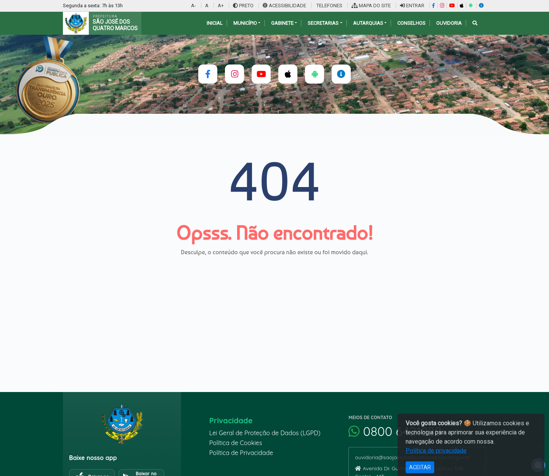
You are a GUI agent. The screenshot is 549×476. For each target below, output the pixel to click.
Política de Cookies (235, 443)
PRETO (243, 5)
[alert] (538, 465)
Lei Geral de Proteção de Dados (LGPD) (265, 433)
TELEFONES (328, 5)
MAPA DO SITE (371, 5)
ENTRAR (412, 5)
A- (193, 5)
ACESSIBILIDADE (285, 5)
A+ (221, 5)
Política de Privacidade (241, 453)
